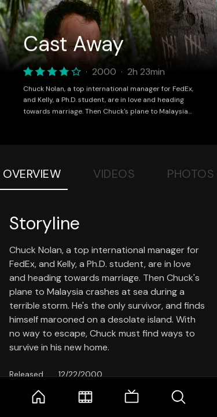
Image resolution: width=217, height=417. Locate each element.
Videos (114, 173)
